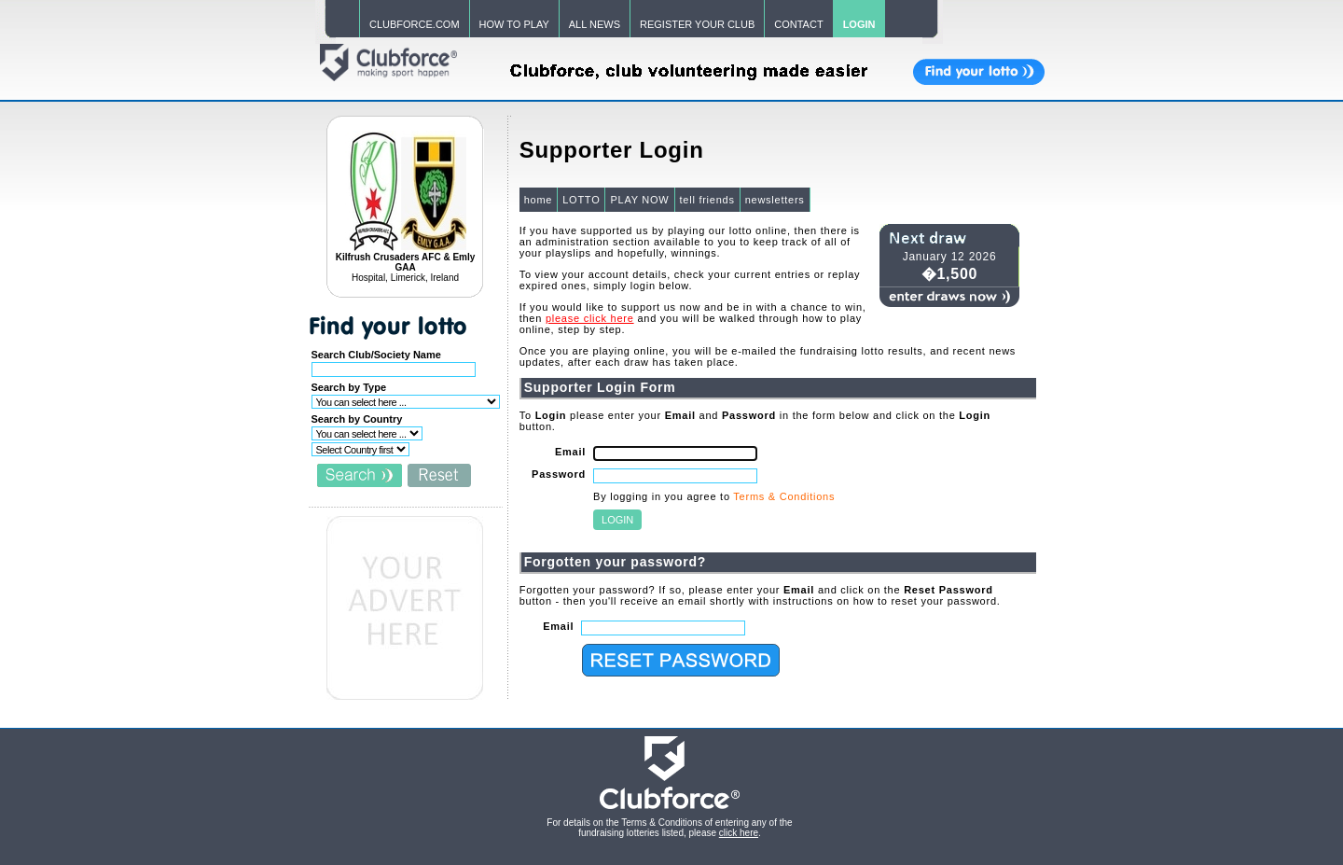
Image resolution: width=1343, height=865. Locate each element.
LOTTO (581, 199)
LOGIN (859, 24)
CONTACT (798, 24)
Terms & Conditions (784, 496)
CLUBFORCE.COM (414, 24)
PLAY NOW (639, 199)
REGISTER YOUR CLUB (697, 24)
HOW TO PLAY (514, 24)
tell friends (707, 199)
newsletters (775, 199)
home (538, 199)
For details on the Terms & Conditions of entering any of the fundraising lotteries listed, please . (669, 827)
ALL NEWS (594, 24)
